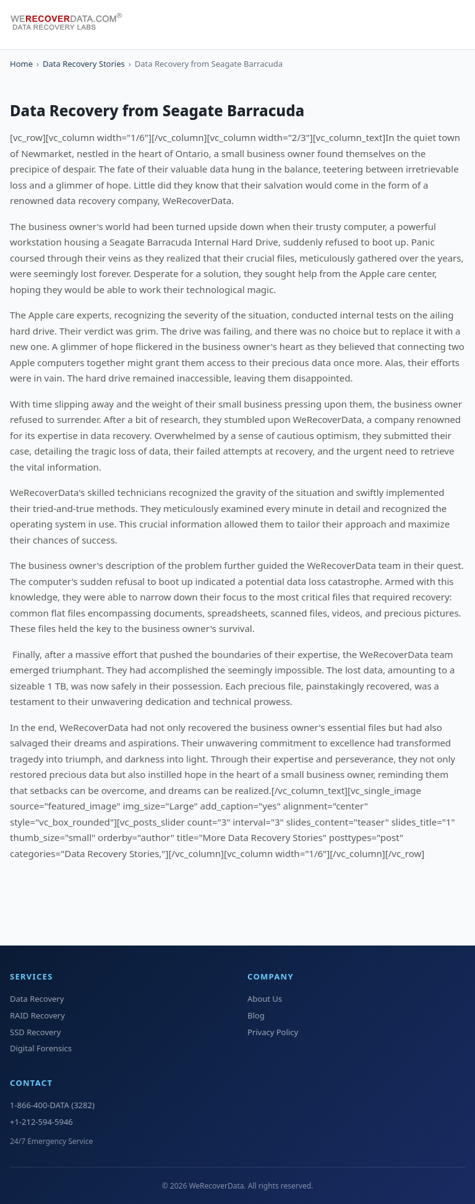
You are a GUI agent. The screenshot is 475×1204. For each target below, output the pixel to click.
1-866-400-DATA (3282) (52, 1105)
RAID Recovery (37, 1015)
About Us (264, 998)
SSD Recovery (35, 1032)
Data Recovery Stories (84, 63)
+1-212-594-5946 (41, 1121)
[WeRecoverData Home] (72, 24)
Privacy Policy (272, 1032)
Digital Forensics (41, 1048)
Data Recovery (37, 998)
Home (21, 63)
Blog (256, 1015)
